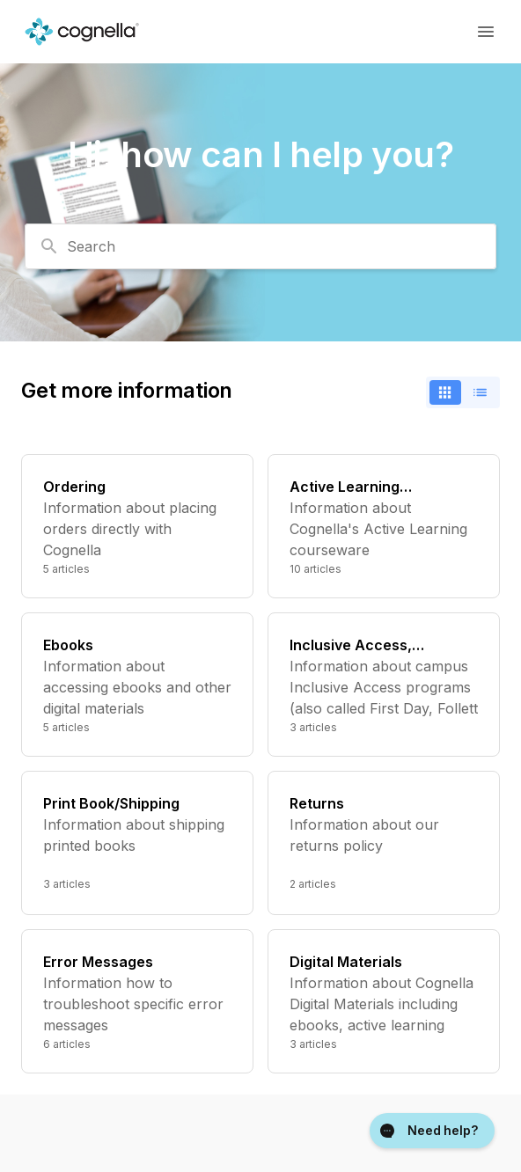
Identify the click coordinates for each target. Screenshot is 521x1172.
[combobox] (260, 246)
